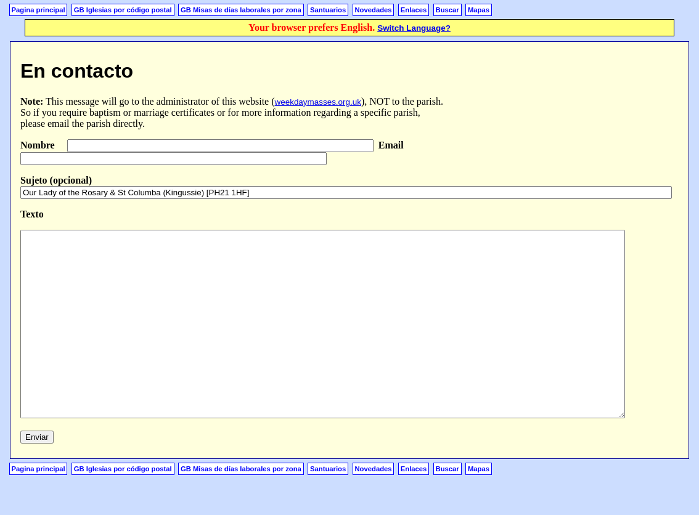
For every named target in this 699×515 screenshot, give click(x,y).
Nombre (38, 145)
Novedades (372, 10)
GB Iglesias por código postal (123, 10)
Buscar (447, 10)
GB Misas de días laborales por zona (241, 10)
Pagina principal (38, 10)
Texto (32, 214)
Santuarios (328, 10)
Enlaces (414, 10)
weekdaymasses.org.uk (318, 102)
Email (391, 145)
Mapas (478, 10)
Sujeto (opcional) (56, 180)
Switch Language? (414, 28)
